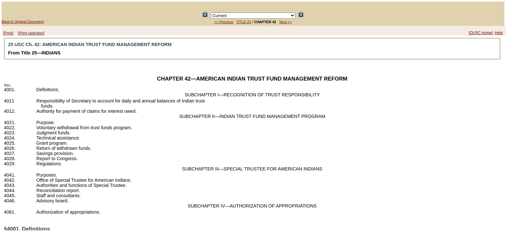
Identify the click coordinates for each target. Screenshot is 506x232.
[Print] (8, 33)
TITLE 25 (243, 22)
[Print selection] (31, 33)
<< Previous (223, 22)
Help (499, 33)
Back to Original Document (23, 22)
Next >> (285, 22)
